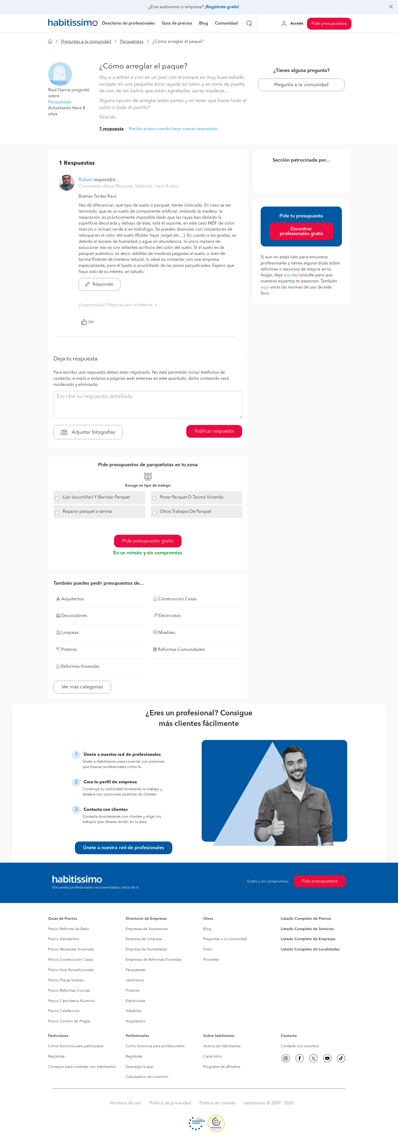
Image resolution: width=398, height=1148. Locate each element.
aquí (288, 275)
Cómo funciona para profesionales (155, 1046)
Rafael (85, 179)
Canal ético (212, 1056)
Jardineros (135, 980)
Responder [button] (99, 284)
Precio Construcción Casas (70, 960)
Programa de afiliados (221, 1067)
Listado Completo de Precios (306, 919)
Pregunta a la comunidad (301, 85)
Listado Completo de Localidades (310, 949)
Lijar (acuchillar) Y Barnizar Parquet (96, 497)
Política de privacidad (170, 1103)
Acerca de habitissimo (222, 1046)
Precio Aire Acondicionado (71, 970)
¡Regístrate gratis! (222, 7)
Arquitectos (135, 1021)
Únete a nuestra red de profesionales (123, 847)
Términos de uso (125, 1103)
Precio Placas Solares (66, 980)
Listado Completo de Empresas (308, 939)
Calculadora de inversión (147, 1077)
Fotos (207, 949)
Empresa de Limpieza (144, 939)
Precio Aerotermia (63, 939)
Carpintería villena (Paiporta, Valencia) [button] (116, 186)
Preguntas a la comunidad (86, 42)
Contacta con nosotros (300, 1046)
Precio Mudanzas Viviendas (71, 949)
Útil (87, 322)
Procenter (211, 960)
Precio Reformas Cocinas (69, 991)
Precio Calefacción (64, 1011)
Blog (207, 929)
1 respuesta (111, 129)
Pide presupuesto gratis (147, 541)
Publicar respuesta (214, 431)
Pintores (132, 991)
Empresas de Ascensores (147, 929)
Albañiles (134, 1011)
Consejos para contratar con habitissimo (82, 1067)
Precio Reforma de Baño (68, 929)
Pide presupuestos (329, 24)
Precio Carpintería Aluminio (71, 1001)
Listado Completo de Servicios (307, 929)
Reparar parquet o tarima (87, 512)
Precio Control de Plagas (69, 1021)
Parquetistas (131, 42)
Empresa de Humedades (146, 949)
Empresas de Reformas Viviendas (154, 960)
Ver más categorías (82, 687)
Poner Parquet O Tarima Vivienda (191, 497)
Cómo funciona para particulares (75, 1046)
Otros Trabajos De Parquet (185, 512)
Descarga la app (139, 1067)
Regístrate (56, 1056)
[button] (60, 74)
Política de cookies (217, 1103)
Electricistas (135, 1001)
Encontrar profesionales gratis (301, 231)
